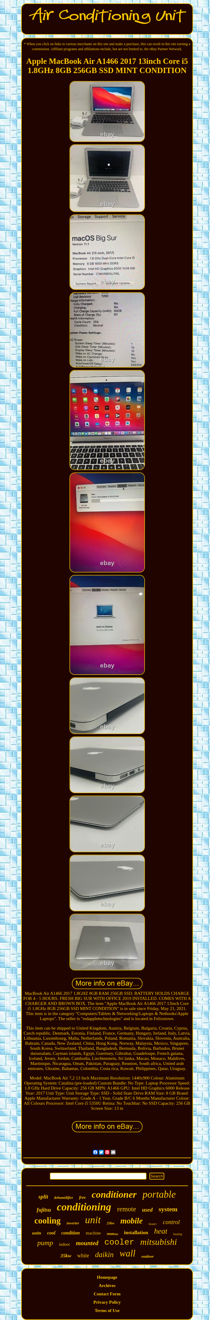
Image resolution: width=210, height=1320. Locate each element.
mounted (87, 1243)
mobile (131, 1220)
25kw (110, 1223)
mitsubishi (158, 1242)
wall (127, 1253)
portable (159, 1194)
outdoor (147, 1256)
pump (45, 1243)
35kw (65, 1256)
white (83, 1256)
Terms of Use (107, 1310)
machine (93, 1233)
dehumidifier (63, 1198)
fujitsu (44, 1210)
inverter (73, 1223)
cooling (47, 1220)
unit (93, 1219)
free (82, 1197)
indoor (64, 1244)
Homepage (107, 1277)
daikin (104, 1255)
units (36, 1233)
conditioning (84, 1207)
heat (161, 1231)
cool (51, 1232)
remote (126, 1209)
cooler (119, 1242)
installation (136, 1232)
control (171, 1222)
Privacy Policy (107, 1302)
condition (70, 1232)
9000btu (112, 1234)
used (147, 1210)
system (168, 1209)
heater (153, 1224)
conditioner (114, 1194)
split (43, 1196)
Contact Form (107, 1293)
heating (177, 1234)
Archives (107, 1285)
